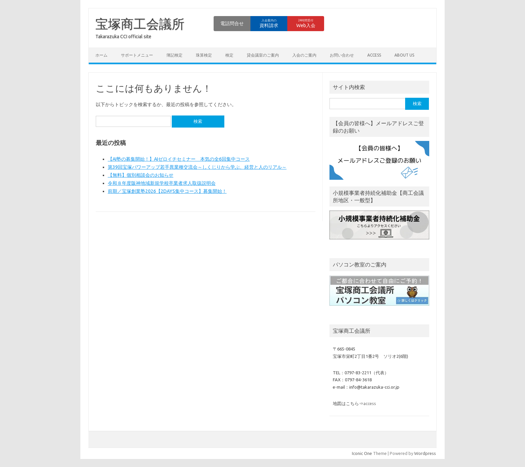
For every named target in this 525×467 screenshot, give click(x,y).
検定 (229, 55)
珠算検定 (204, 55)
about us (404, 55)
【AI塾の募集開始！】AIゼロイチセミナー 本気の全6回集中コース (179, 159)
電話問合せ (232, 23)
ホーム (101, 55)
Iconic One (362, 453)
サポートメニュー (137, 55)
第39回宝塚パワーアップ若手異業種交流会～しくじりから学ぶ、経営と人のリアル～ (197, 167)
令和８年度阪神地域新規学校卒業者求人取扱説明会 (162, 183)
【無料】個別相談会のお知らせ (140, 175)
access (374, 55)
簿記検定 (174, 55)
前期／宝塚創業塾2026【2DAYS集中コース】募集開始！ (167, 191)
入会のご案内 (304, 55)
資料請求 (268, 23)
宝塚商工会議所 (139, 24)
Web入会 (305, 23)
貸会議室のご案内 (263, 55)
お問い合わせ (342, 55)
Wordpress (425, 453)
